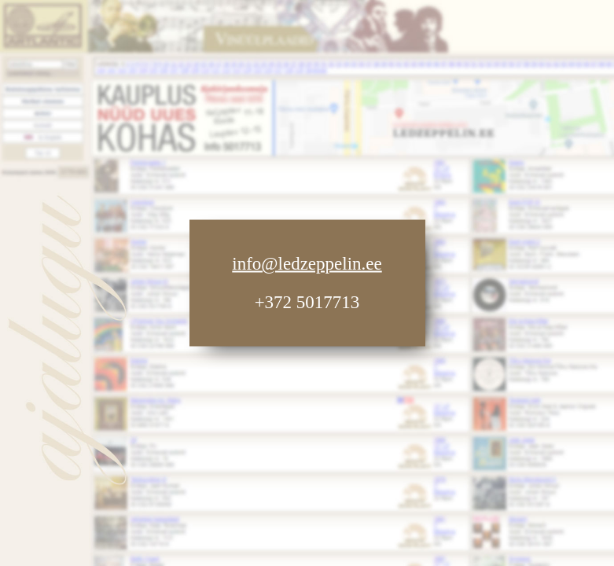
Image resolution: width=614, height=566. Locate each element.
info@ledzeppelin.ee (306, 264)
